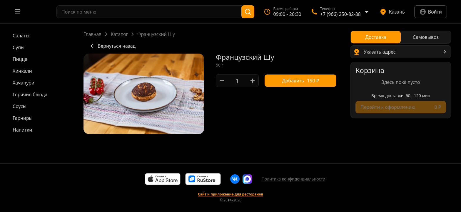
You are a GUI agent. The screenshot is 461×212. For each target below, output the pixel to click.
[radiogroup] (400, 37)
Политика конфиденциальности (293, 179)
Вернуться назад (112, 45)
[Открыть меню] (17, 11)
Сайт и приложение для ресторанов (230, 194)
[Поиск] (247, 11)
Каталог (119, 34)
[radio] (376, 37)
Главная (92, 34)
